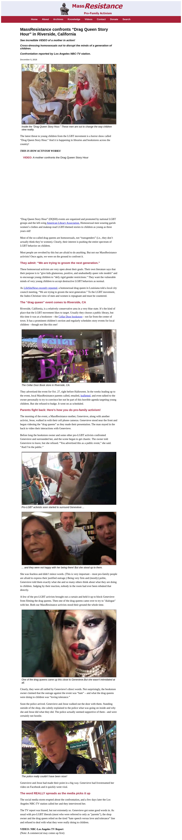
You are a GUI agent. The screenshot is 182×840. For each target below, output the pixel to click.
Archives (58, 19)
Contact (101, 19)
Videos (88, 19)
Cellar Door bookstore (71, 316)
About (45, 19)
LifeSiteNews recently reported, (41, 287)
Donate (114, 19)
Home (34, 19)
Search (126, 19)
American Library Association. (63, 222)
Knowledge (74, 19)
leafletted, (86, 395)
